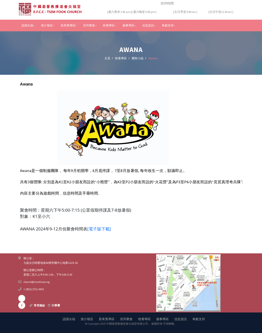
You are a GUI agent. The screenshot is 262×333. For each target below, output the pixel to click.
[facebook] (21, 305)
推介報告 (87, 319)
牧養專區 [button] (109, 25)
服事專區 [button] (128, 25)
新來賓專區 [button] (68, 25)
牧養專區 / (122, 58)
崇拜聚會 (126, 319)
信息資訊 (180, 319)
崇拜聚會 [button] (89, 25)
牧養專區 (144, 319)
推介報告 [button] (47, 25)
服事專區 (162, 319)
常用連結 (39, 305)
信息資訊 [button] (148, 25)
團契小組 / (139, 58)
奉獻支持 (198, 319)
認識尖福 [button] (27, 25)
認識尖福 (69, 319)
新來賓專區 (106, 319)
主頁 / (108, 58)
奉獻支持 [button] (168, 25)
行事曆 (56, 305)
